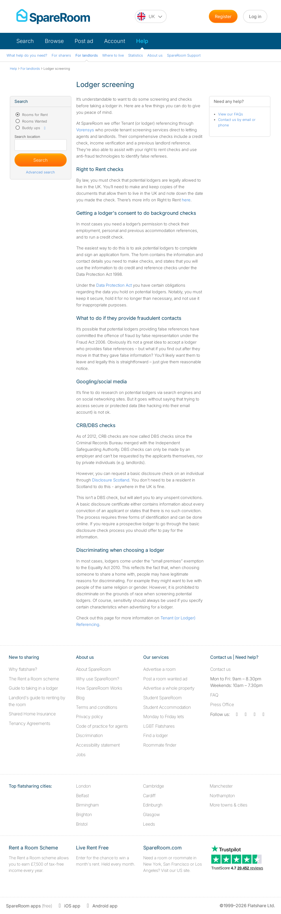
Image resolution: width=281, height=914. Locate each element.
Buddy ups (34, 128)
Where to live (113, 55)
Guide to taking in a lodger (33, 688)
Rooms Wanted (34, 121)
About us (155, 55)
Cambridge (153, 786)
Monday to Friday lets (163, 716)
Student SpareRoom (162, 697)
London (83, 786)
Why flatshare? (23, 669)
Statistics (135, 55)
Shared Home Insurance (32, 713)
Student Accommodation (167, 707)
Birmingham (87, 805)
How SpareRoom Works (99, 688)
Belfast (82, 795)
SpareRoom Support (184, 55)
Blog (80, 697)
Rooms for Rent (34, 114)
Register (223, 16)
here (186, 199)
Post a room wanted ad (165, 678)
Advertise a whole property (169, 688)
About (93, 669)
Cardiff (149, 795)
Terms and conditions (96, 707)
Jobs (81, 754)
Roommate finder (159, 745)
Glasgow (151, 814)
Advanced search (40, 172)
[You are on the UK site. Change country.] (151, 16)
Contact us (220, 669)
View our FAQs (230, 114)
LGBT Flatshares (159, 726)
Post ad (84, 41)
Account (114, 41)
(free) (29, 906)
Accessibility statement (98, 745)
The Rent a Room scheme (34, 678)
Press (222, 704)
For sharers (61, 55)
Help (142, 41)
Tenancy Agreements (29, 723)
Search (25, 41)
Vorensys (85, 129)
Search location (27, 136)
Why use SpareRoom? (97, 678)
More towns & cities (228, 805)
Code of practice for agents (102, 726)
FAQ (214, 695)
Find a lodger (155, 735)
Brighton (84, 814)
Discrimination (89, 735)
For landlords (86, 55)
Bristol (81, 824)
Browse (54, 41)
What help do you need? (27, 55)
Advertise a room (159, 669)
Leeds (149, 824)
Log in (255, 16)
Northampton (222, 795)
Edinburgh (152, 805)
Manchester (221, 786)
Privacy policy (89, 716)
